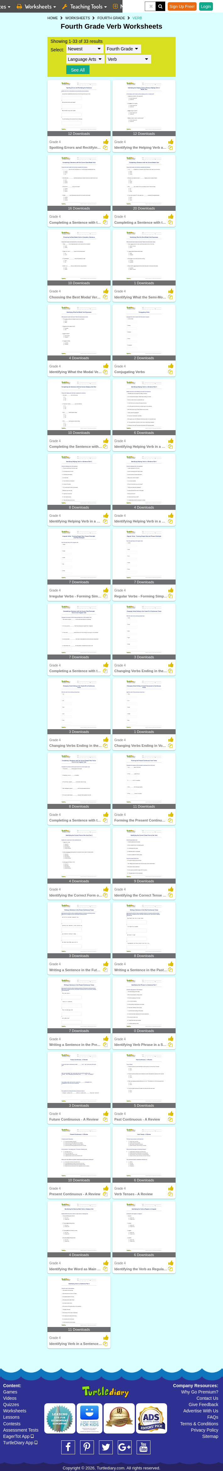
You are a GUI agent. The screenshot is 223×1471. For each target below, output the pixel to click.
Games (10, 1391)
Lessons (11, 1417)
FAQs (212, 1417)
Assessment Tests (21, 1430)
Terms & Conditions (199, 1423)
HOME (52, 18)
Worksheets (14, 1410)
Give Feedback (203, 1404)
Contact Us (207, 1398)
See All (78, 69)
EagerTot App (18, 1436)
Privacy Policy (204, 1430)
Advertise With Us (200, 1410)
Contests (11, 1423)
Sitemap (210, 1436)
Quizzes (11, 1404)
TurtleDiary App (20, 1442)
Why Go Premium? (199, 1391)
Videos (10, 1398)
